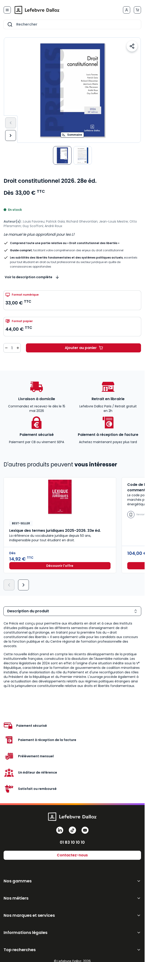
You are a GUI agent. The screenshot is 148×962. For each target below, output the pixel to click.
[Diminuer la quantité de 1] (6, 347)
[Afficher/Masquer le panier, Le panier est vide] (137, 10)
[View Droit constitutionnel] (62, 155)
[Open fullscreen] (72, 90)
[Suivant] (10, 135)
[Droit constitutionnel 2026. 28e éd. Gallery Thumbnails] (72, 155)
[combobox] (72, 24)
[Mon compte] (126, 10)
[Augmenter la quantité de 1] (18, 347)
